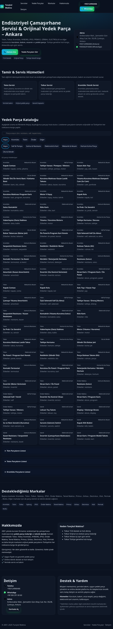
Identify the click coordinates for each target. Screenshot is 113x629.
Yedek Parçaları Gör (29, 52)
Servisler (24, 3)
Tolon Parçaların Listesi (17, 461)
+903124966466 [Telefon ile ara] (89, 4)
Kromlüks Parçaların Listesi (18, 472)
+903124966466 (13, 588)
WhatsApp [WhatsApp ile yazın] (87, 9)
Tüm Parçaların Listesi (16, 451)
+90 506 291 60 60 (14, 595)
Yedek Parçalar (38, 3)
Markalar (51, 3)
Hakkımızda (64, 3)
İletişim (24, 9)
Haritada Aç (14, 609)
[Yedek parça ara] (58, 133)
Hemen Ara (10, 52)
